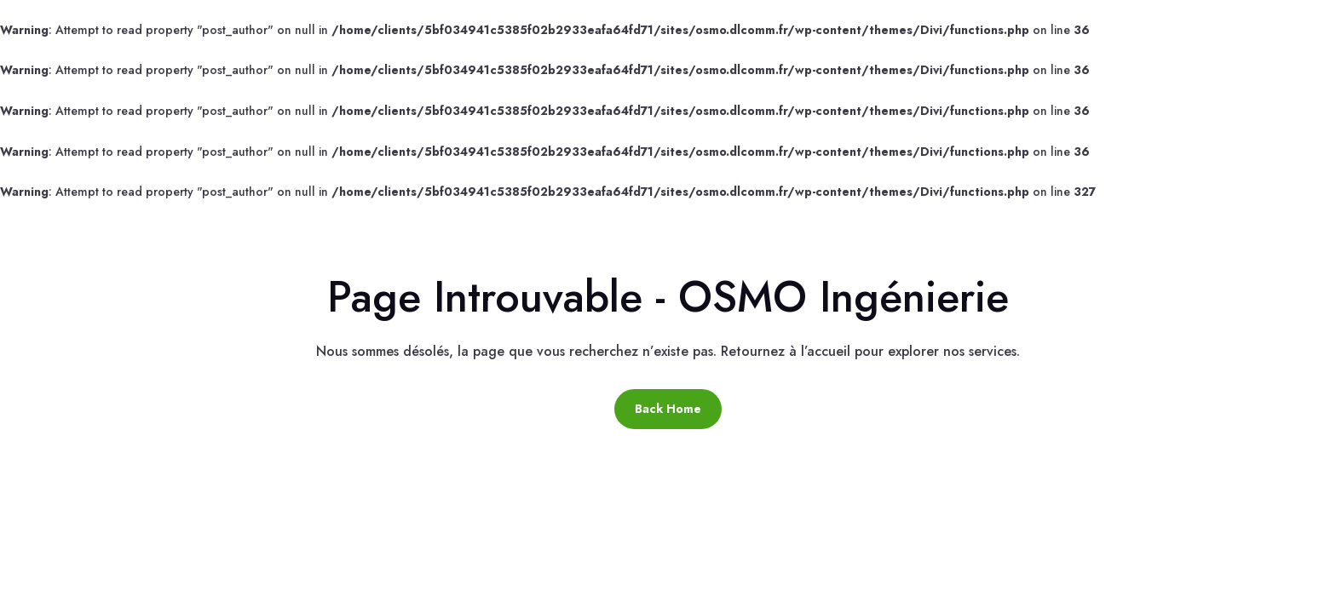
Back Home (668, 408)
